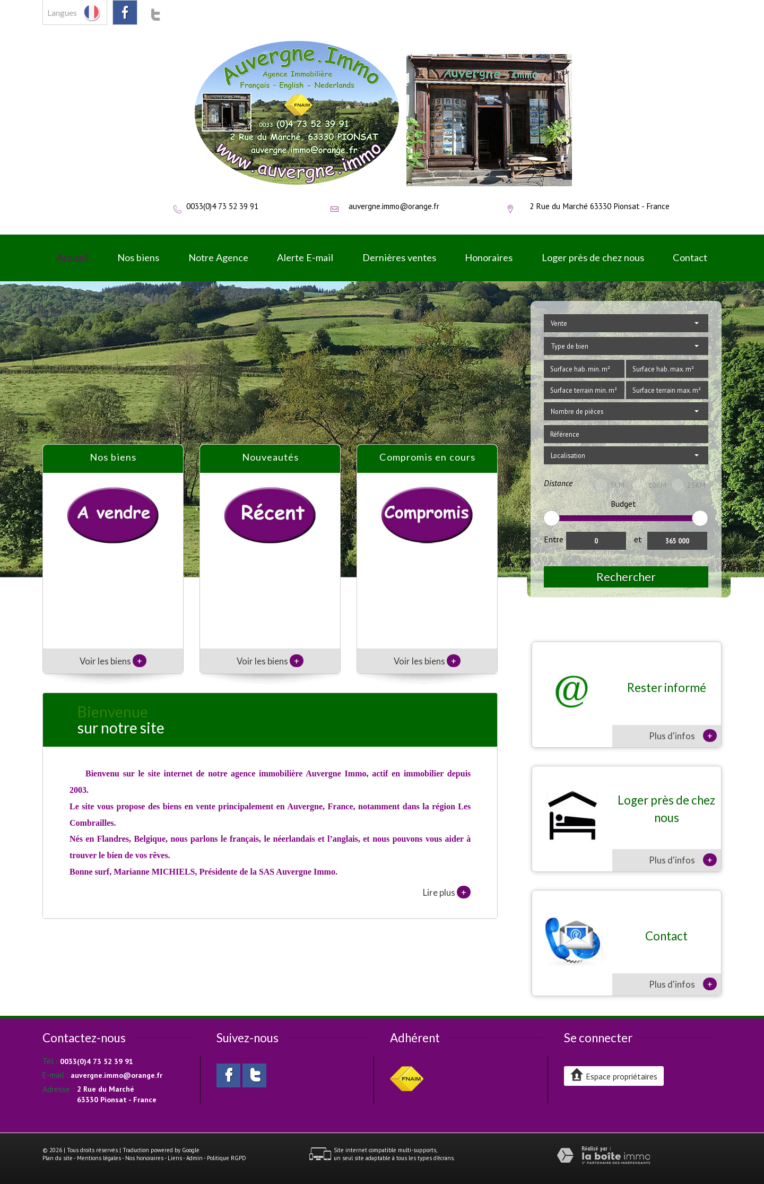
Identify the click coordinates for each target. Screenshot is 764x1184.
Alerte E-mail (305, 257)
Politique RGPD (226, 1158)
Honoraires (489, 257)
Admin (194, 1158)
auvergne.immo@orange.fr (394, 206)
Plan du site (57, 1158)
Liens (175, 1158)
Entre (553, 539)
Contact (690, 257)
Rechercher (626, 576)
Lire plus (447, 892)
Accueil (73, 257)
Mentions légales (99, 1158)
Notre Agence (218, 257)
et (638, 539)
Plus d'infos (683, 735)
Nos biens (138, 257)
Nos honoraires (144, 1158)
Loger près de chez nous (593, 257)
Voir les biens (113, 661)
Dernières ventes (399, 257)
